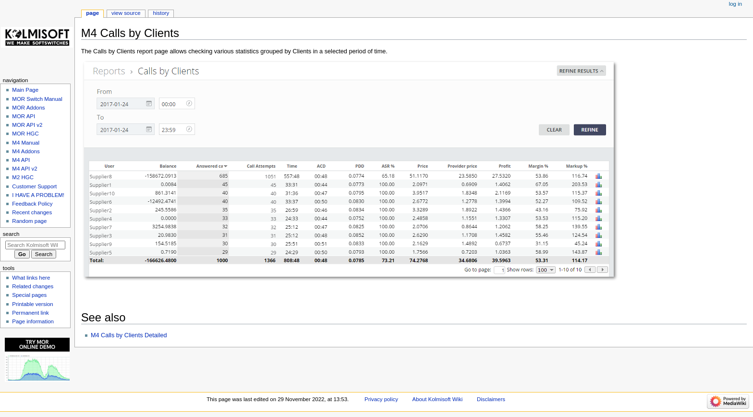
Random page (29, 221)
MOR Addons (28, 107)
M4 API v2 (24, 169)
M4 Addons (25, 151)
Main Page (25, 90)
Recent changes (32, 212)
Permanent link (30, 313)
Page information (33, 321)
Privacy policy (381, 399)
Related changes (32, 286)
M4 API (21, 160)
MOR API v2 (27, 125)
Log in (735, 4)
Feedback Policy (32, 204)
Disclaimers (491, 399)
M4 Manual (25, 143)
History (161, 13)
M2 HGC (23, 177)
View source (125, 13)
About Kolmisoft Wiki (438, 399)
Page (92, 13)
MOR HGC (25, 133)
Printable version (32, 304)
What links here (31, 278)
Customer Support (34, 186)
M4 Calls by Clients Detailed (129, 335)
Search (11, 234)
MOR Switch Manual (37, 99)
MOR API (23, 116)
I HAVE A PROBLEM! (38, 195)
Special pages (29, 295)
